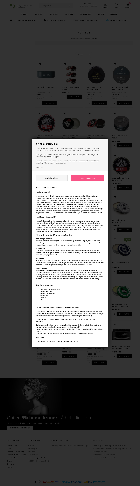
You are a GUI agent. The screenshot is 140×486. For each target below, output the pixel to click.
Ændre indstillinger (51, 178)
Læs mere (39, 167)
